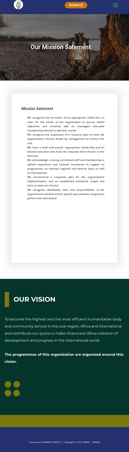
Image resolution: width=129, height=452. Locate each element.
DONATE (76, 5)
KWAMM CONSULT (51, 442)
